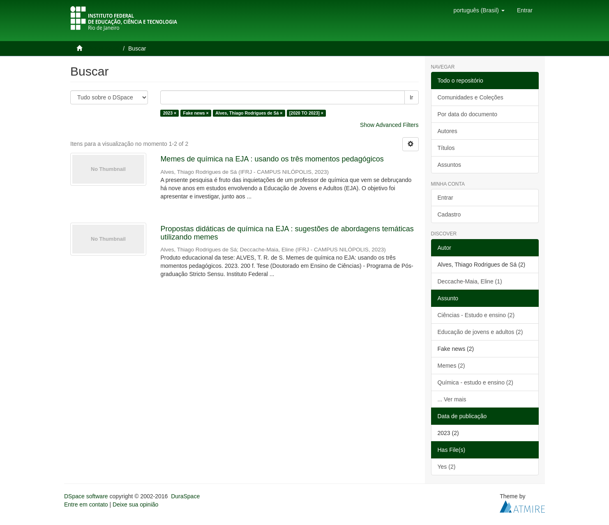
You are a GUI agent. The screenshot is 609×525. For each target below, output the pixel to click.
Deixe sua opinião (135, 504)
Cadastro (449, 214)
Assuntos (449, 164)
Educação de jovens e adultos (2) (480, 332)
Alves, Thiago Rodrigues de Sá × (248, 113)
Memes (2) (451, 365)
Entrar (445, 197)
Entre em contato (86, 504)
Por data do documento (468, 114)
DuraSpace (185, 496)
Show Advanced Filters (389, 125)
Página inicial (102, 48)
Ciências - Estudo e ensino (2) (476, 315)
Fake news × (196, 113)
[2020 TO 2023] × (306, 113)
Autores (447, 131)
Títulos (446, 148)
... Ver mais (452, 399)
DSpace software (86, 496)
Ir (411, 97)
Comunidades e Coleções (470, 97)
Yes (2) (447, 466)
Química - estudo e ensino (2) (475, 382)
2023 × (169, 113)
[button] (478, 10)
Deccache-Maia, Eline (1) (470, 281)
